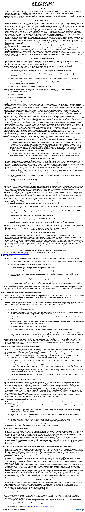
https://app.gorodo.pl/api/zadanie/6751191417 (15, 254)
